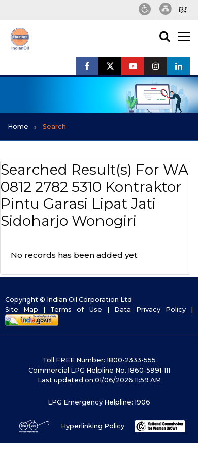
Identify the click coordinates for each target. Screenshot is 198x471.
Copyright (21, 300)
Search (54, 126)
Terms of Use (76, 309)
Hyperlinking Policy (92, 426)
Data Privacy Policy (150, 309)
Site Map (21, 309)
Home (18, 126)
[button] (183, 10)
